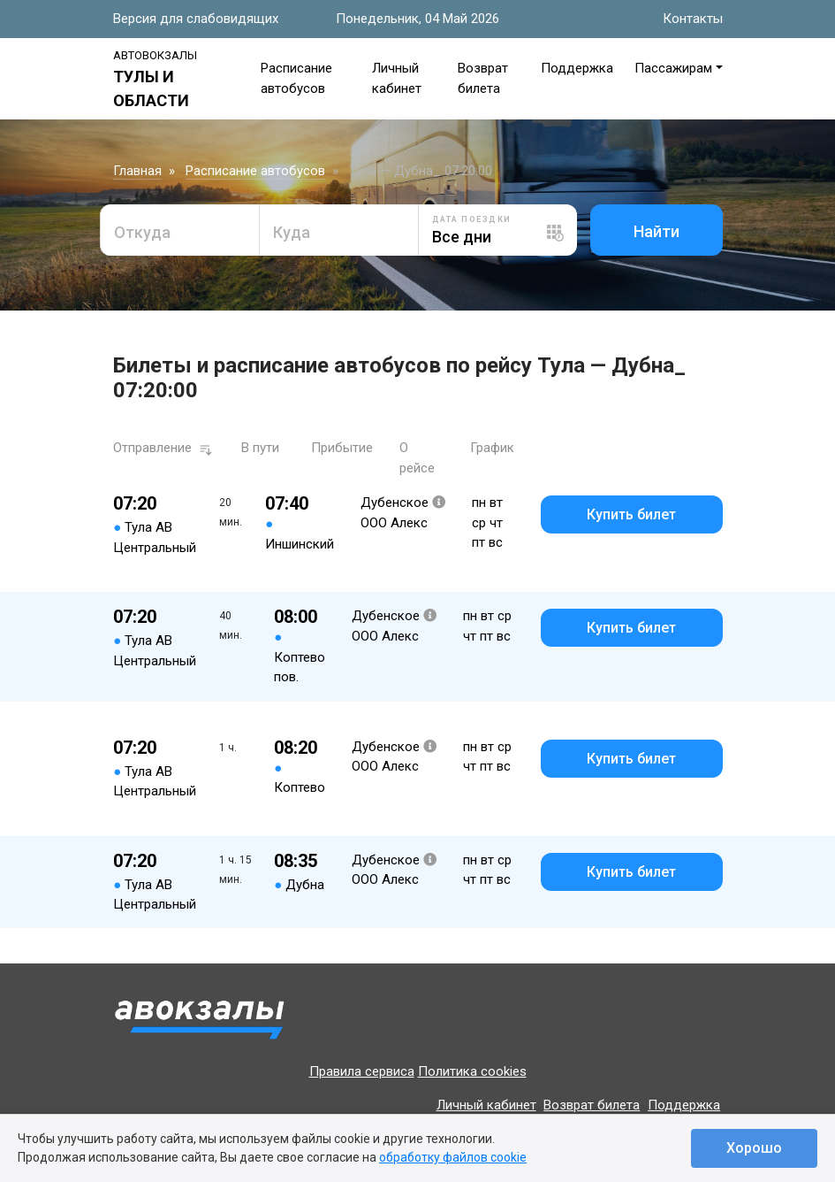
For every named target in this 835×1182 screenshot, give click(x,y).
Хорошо (754, 1148)
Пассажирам (673, 68)
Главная (137, 171)
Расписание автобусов (255, 171)
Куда (291, 232)
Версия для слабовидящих (195, 19)
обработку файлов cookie (453, 1157)
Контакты (693, 19)
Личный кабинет (486, 1105)
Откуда (142, 232)
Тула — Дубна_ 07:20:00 (420, 171)
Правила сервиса (361, 1071)
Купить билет (631, 514)
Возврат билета (591, 1105)
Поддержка (577, 68)
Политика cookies (472, 1071)
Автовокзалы (155, 55)
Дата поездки (472, 219)
